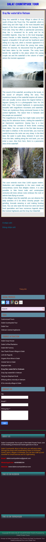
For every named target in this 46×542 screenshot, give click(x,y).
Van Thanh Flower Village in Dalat (13, 351)
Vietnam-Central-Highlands (10, 330)
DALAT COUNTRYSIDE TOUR (23, 4)
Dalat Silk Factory (7, 348)
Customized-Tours (7, 319)
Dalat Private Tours (23, 535)
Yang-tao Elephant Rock (9, 376)
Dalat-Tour (4, 326)
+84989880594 (19, 462)
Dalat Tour (32, 540)
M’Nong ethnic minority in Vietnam (13, 380)
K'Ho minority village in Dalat (11, 383)
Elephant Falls (6, 365)
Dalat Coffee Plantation (9, 344)
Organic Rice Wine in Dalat (10, 358)
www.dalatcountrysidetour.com (19, 467)
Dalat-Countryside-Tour (9, 323)
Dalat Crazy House (7, 341)
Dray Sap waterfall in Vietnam (11, 373)
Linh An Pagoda (6, 355)
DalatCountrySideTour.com (19, 540)
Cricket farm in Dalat (8, 362)
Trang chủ (23, 289)
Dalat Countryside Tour (15, 538)
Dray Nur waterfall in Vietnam (16, 13)
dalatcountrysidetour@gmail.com (19, 458)
